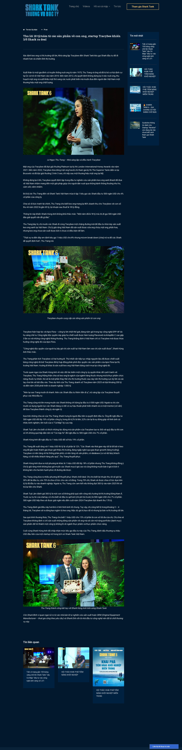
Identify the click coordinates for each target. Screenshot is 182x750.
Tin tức (117, 6)
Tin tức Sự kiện (30, 30)
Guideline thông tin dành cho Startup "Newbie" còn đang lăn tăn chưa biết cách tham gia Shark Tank (149, 130)
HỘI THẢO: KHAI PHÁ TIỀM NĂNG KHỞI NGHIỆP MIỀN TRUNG (107, 693)
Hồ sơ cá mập (101, 6)
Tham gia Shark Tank (143, 6)
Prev (44, 30)
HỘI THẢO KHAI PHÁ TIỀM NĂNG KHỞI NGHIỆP (72, 673)
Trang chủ (74, 6)
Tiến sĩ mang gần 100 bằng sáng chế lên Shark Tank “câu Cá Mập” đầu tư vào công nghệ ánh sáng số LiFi (38, 676)
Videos (86, 6)
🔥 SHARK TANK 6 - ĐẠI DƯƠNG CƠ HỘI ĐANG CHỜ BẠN (149, 108)
